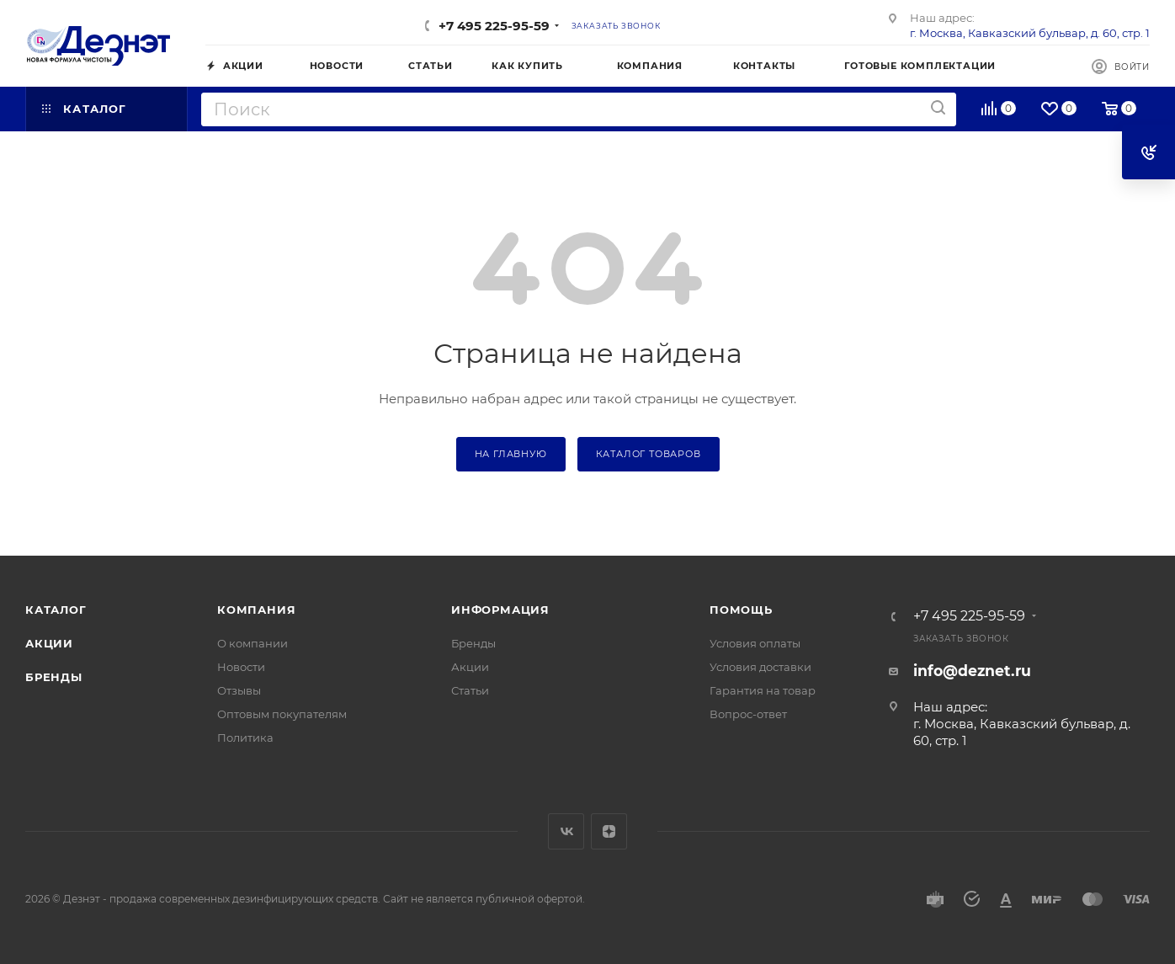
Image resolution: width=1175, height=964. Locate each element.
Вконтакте (566, 831)
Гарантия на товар (763, 690)
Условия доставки (760, 667)
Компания (256, 609)
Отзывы (239, 690)
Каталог (56, 609)
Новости (241, 667)
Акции (49, 643)
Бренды (53, 677)
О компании (252, 643)
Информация (500, 609)
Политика (245, 737)
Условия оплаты (755, 643)
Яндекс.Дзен (609, 831)
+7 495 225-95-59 (494, 26)
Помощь (741, 609)
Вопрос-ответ (748, 714)
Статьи (470, 690)
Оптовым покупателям (282, 714)
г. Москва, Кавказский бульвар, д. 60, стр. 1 (1030, 33)
